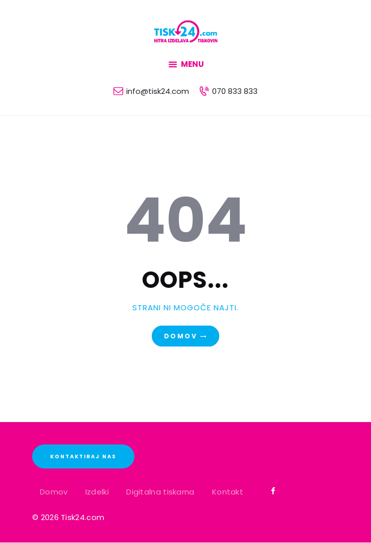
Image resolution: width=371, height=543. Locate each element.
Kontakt (227, 491)
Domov (180, 336)
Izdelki (97, 491)
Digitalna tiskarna (160, 491)
